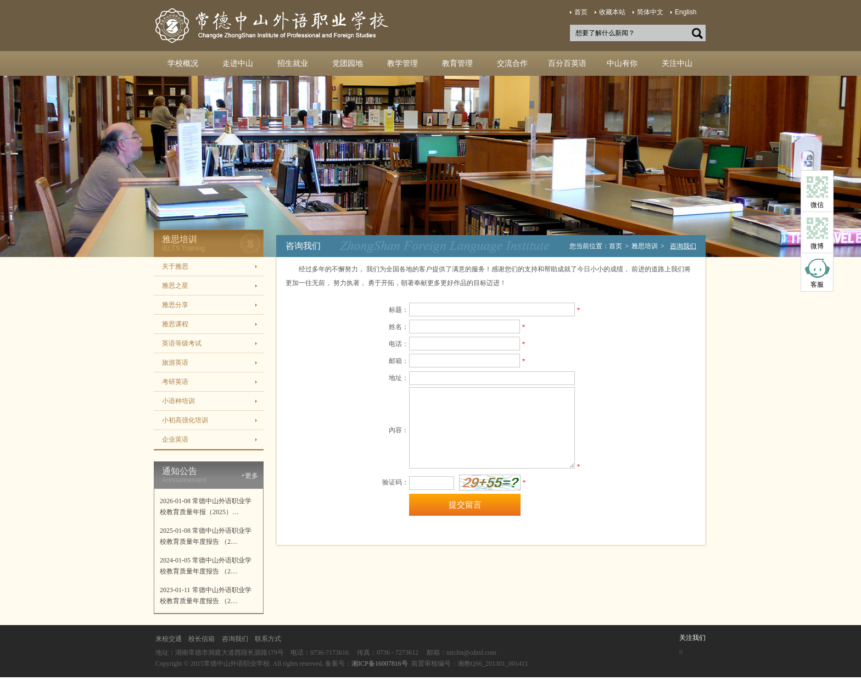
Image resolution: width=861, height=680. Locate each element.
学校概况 (182, 63)
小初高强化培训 (185, 420)
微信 (817, 205)
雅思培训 (644, 246)
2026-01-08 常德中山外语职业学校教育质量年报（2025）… (205, 506)
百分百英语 (567, 63)
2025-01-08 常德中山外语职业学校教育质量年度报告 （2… (205, 536)
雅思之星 (175, 285)
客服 (817, 284)
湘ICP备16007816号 (379, 663)
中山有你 (622, 63)
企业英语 (175, 439)
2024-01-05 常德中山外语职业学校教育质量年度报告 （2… (205, 565)
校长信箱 (201, 639)
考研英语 (175, 382)
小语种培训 (178, 401)
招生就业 (292, 63)
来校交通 (168, 639)
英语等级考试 (182, 343)
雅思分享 (175, 305)
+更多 (249, 476)
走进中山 (237, 63)
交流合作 (512, 63)
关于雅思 (175, 266)
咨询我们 (235, 639)
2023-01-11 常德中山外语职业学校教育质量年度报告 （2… (205, 595)
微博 (817, 246)
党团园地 (347, 63)
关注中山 (677, 63)
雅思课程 (175, 324)
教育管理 (457, 63)
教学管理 (402, 63)
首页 (581, 12)
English (685, 12)
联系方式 (268, 639)
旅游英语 (175, 362)
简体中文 (650, 12)
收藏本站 (612, 12)
